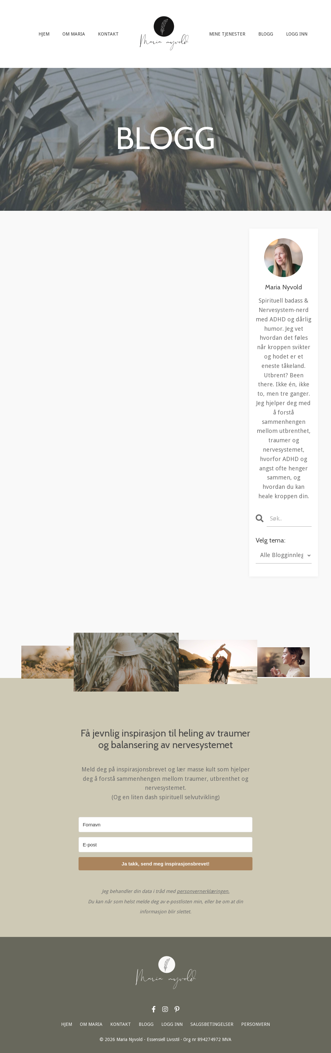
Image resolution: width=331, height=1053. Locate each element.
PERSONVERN (255, 1024)
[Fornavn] (165, 824)
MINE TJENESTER (227, 34)
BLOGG (265, 34)
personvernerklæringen (202, 891)
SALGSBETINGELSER (211, 1024)
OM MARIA (73, 34)
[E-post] (165, 844)
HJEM (43, 34)
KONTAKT (108, 34)
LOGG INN (296, 34)
